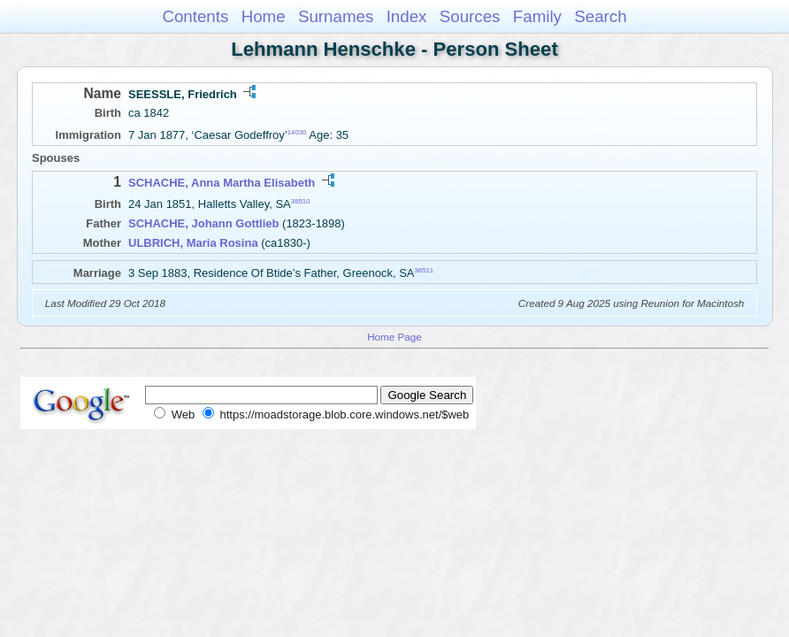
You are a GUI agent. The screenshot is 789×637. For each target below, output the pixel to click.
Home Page (394, 336)
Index (407, 16)
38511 (424, 270)
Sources (470, 16)
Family (537, 16)
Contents (195, 16)
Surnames (335, 16)
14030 (297, 132)
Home (263, 16)
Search (600, 16)
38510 (300, 201)
